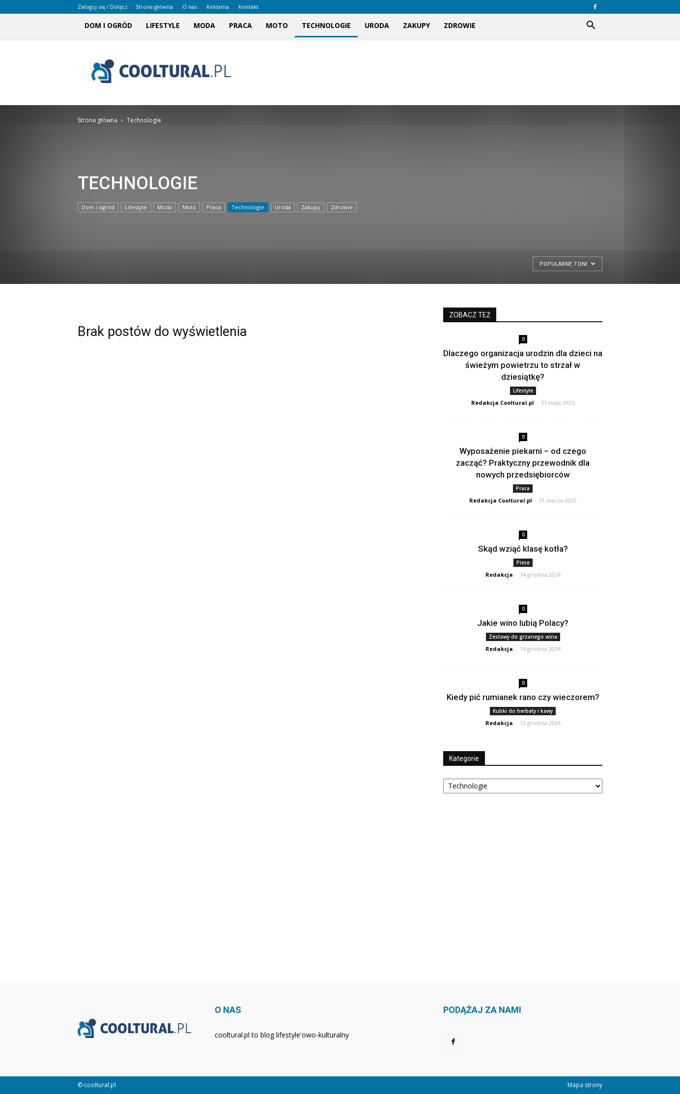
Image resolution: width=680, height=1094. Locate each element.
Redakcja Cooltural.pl (502, 402)
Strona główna (154, 6)
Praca (240, 25)
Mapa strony (584, 1085)
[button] (590, 25)
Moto (277, 25)
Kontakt (248, 6)
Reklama (217, 6)
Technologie (326, 25)
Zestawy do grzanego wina (523, 636)
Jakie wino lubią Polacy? (522, 623)
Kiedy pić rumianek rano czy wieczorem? (523, 697)
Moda (204, 25)
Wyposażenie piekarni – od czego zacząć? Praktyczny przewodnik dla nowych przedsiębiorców (523, 462)
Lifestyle (163, 25)
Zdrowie (460, 25)
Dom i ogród (108, 25)
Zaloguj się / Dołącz (103, 6)
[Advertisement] (423, 71)
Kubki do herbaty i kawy (523, 710)
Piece (523, 562)
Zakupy (416, 25)
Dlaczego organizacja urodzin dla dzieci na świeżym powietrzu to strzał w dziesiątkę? (522, 365)
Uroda (377, 25)
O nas (189, 6)
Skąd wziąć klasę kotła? (523, 549)
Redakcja (499, 574)
